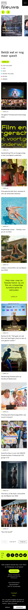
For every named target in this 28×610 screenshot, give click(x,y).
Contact (14, 593)
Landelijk (5, 61)
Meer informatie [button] (12, 603)
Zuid (4, 68)
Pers (14, 595)
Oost (4, 71)
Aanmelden (14, 571)
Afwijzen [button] (7, 607)
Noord (5, 76)
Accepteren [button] (19, 607)
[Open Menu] (25, 3)
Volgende (23, 541)
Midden (5, 79)
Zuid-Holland (7, 65)
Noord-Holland (8, 73)
